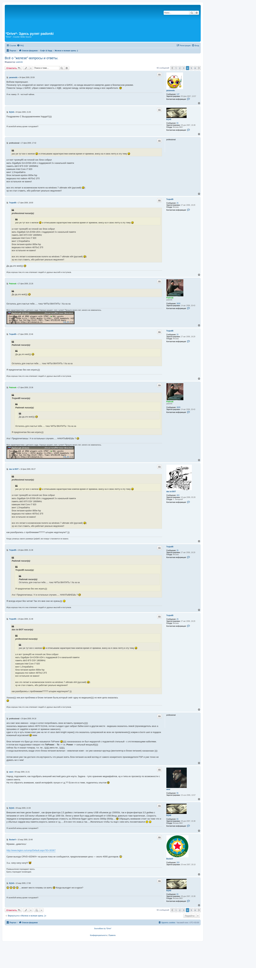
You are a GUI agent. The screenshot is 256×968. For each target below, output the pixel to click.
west (168, 789)
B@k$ (168, 119)
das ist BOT (171, 491)
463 (178, 495)
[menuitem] (20, 45)
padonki (19, 62)
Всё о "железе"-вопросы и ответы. (31, 58)
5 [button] (191, 68)
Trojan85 (169, 199)
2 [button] (179, 68)
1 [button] (176, 68)
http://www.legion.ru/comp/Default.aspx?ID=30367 (31, 850)
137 (178, 94)
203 (178, 862)
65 (177, 123)
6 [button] (195, 68)
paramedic (170, 90)
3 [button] (183, 68)
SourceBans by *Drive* (102, 928)
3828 (178, 303)
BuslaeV (169, 859)
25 (177, 203)
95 (177, 793)
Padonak (170, 298)
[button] (172, 68)
